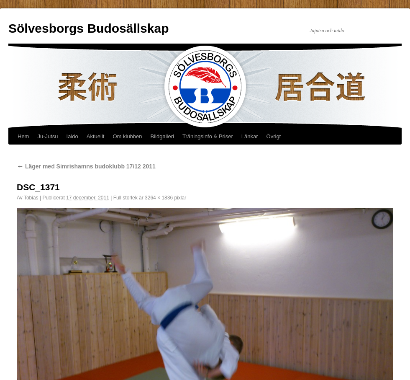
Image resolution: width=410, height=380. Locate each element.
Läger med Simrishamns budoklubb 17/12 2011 (86, 166)
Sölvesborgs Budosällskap (88, 28)
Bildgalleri (162, 136)
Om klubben (127, 136)
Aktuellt (96, 136)
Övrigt (273, 136)
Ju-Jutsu (47, 136)
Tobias (31, 198)
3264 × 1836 (159, 198)
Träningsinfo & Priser (207, 136)
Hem (23, 136)
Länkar (249, 136)
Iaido (72, 136)
